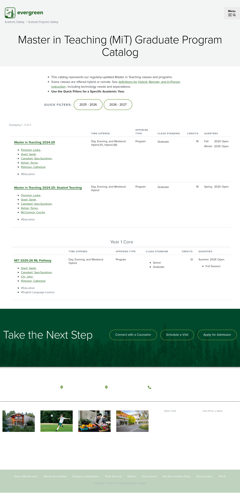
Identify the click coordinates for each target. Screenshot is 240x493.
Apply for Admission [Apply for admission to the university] (217, 335)
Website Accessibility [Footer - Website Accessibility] (55, 476)
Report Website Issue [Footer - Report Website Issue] (26, 476)
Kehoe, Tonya (29, 163)
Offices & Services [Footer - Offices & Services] (214, 428)
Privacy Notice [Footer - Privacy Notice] (204, 476)
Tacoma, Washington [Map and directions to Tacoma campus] (127, 387)
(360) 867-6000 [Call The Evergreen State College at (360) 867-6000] (166, 387)
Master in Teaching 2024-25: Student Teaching (48, 188)
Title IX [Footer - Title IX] (222, 476)
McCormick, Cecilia (33, 213)
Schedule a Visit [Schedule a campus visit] (177, 335)
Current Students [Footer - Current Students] (174, 417)
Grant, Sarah (28, 155)
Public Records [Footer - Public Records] (113, 476)
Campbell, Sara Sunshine (36, 159)
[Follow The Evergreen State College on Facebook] (202, 387)
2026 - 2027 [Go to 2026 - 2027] (119, 104)
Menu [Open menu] (231, 11)
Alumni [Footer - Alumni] (168, 445)
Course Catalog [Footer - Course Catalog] (212, 434)
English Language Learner (39, 292)
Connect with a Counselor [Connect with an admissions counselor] (132, 335)
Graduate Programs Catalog (43, 22)
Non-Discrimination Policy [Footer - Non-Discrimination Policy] (177, 476)
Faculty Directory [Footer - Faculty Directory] (213, 422)
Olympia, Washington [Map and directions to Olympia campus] (82, 387)
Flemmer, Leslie (30, 150)
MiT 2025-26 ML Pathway (32, 260)
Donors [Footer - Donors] (168, 440)
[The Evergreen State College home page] (26, 388)
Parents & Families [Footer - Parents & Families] (175, 428)
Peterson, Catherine (33, 167)
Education (29, 174)
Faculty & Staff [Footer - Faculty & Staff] (173, 434)
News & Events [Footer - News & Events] (212, 445)
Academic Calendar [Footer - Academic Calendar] (215, 440)
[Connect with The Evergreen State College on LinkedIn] (224, 387)
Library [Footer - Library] (207, 417)
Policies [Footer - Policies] (132, 476)
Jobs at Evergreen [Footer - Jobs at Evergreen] (214, 451)
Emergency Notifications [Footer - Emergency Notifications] (85, 476)
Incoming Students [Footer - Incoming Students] (175, 422)
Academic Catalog (14, 22)
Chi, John (27, 277)
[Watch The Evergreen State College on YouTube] (209, 387)
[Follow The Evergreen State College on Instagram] (216, 387)
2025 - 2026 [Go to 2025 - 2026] (88, 104)
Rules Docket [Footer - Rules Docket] (149, 476)
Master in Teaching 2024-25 (34, 142)
